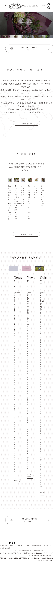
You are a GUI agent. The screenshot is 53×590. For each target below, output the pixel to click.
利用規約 (38, 555)
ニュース (19, 545)
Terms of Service (42, 560)
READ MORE (27, 123)
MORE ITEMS (26, 234)
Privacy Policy (44, 558)
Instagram (48, 7)
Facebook (48, 4)
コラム (27, 545)
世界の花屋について (6, 545)
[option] (5, 36)
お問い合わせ (36, 545)
